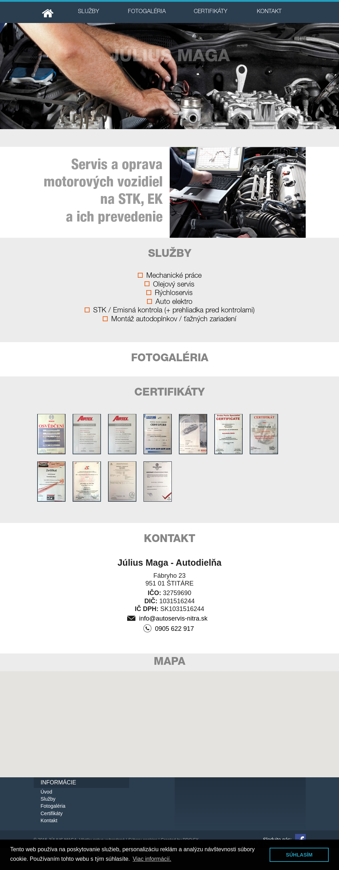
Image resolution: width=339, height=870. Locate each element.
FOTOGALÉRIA (147, 12)
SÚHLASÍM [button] (299, 855)
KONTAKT (269, 12)
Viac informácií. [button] (151, 859)
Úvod (46, 792)
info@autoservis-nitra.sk (167, 618)
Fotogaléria (53, 806)
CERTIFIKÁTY (210, 12)
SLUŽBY (88, 12)
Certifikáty (52, 813)
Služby (48, 799)
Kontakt (49, 820)
